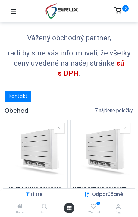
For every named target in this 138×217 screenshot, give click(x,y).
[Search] (44, 206)
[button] (107, 194)
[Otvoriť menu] (69, 208)
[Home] (20, 206)
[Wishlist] (93, 206)
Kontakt (17, 96)
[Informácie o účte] (118, 206)
